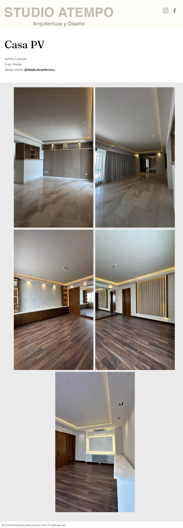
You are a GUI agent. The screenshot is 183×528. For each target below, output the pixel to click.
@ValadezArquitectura (39, 69)
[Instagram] (165, 10)
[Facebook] (174, 10)
